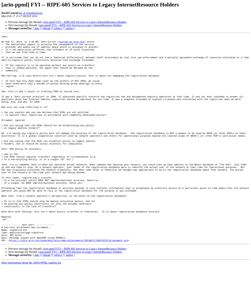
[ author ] (69, 28)
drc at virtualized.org (30, 12)
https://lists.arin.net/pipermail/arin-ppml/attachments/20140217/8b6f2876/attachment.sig (69, 281)
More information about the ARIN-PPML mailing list (31, 303)
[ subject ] (58, 28)
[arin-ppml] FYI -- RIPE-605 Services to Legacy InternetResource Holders (84, 22)
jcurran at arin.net (71, 43)
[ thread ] (46, 28)
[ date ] (37, 28)
